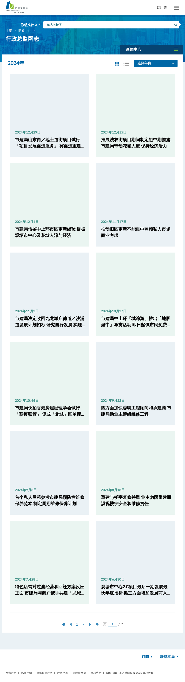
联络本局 (169, 657)
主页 (9, 30)
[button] (151, 49)
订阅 (147, 657)
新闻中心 (24, 30)
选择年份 (156, 64)
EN (159, 7)
